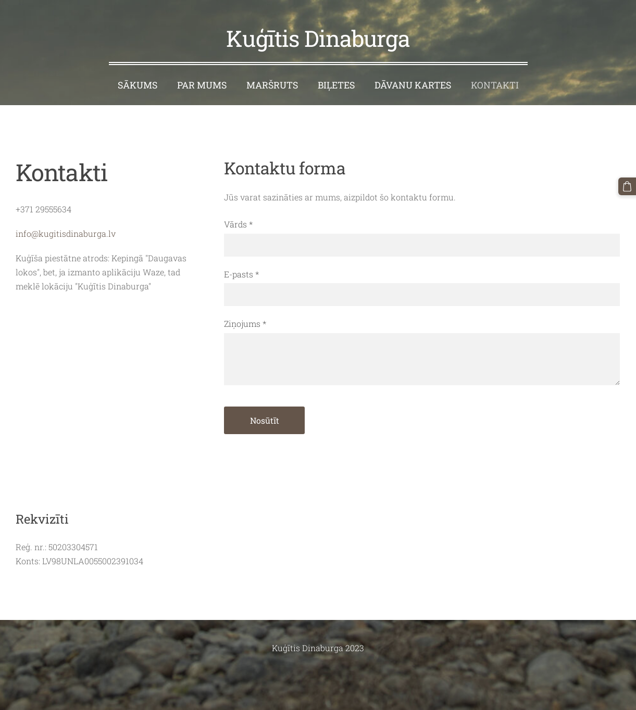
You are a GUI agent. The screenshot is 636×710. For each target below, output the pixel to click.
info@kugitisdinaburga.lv (66, 233)
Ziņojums (245, 323)
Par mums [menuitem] (202, 85)
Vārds (238, 224)
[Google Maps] (109, 399)
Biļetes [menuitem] (336, 85)
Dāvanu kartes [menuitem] (413, 85)
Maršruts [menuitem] (272, 85)
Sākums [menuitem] (137, 85)
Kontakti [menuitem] (495, 85)
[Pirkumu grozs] (627, 186)
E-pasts (241, 274)
